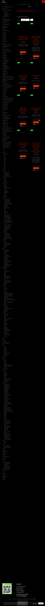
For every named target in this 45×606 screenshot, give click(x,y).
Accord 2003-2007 (7, 200)
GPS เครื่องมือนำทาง (6, 24)
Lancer (5, 272)
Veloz (5, 419)
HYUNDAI (4, 239)
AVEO (5, 184)
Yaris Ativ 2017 (6, 436)
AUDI (4, 148)
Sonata (5, 246)
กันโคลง (4, 43)
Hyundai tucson (6, 244)
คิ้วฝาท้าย (4, 54)
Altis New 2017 (6, 384)
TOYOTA (4, 382)
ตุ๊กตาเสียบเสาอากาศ (6, 129)
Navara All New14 (7, 329)
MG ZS (5, 352)
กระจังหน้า (4, 33)
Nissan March (6, 323)
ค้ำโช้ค (4, 47)
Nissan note (6, 319)
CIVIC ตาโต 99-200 (7, 218)
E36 (4, 156)
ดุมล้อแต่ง (4, 25)
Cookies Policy (14, 603)
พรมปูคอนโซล (5, 104)
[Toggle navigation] (43, 1)
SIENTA (5, 418)
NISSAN (4, 312)
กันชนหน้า (4, 40)
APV (5, 371)
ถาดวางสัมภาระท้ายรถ (7, 87)
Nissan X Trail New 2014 (8, 318)
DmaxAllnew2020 (7, 366)
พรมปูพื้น (4, 95)
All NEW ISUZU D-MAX (8, 365)
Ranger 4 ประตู (6, 262)
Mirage (5, 273)
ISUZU (4, 358)
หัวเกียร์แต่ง (5, 132)
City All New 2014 (7, 227)
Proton (4, 357)
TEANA (5, 332)
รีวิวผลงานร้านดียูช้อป (20, 590)
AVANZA (5, 390)
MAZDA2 (5, 292)
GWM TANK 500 (7, 463)
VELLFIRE (6, 429)
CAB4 (5, 360)
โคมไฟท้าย (5, 65)
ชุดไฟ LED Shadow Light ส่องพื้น (8, 77)
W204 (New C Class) (7, 176)
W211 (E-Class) (6, 172)
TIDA (5, 321)
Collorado (5, 186)
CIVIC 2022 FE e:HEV (8, 222)
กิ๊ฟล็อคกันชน (5, 27)
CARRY (5, 375)
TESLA (4, 444)
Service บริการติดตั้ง (6, 137)
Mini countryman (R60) (8, 308)
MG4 (5, 346)
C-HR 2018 (6, 401)
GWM (4, 461)
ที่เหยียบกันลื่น (5, 80)
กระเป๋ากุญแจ (5, 41)
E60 (4, 158)
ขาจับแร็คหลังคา (6, 46)
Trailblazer (6, 196)
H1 (4, 241)
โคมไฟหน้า (5, 63)
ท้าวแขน (4, 82)
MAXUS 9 (6, 349)
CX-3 (5, 286)
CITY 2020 (6, 229)
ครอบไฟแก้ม (5, 58)
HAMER (4, 36)
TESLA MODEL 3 (7, 447)
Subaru (4, 440)
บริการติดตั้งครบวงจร (20, 592)
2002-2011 (6, 307)
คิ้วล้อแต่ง (4, 52)
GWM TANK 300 (7, 462)
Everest (5, 253)
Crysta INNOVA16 (7, 395)
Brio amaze (6, 211)
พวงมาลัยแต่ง (5, 96)
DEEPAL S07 (5, 470)
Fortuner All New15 (7, 408)
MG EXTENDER (7, 353)
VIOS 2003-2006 (7, 420)
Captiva (5, 190)
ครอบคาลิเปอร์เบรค (6, 68)
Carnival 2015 (5, 341)
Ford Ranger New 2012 (8, 264)
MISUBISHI (5, 267)
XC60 (5, 180)
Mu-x (5, 367)
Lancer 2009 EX (6, 271)
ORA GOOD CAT (7, 467)
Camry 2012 (6, 397)
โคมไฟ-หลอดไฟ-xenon (7, 51)
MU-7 (5, 361)
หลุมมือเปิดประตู (5, 135)
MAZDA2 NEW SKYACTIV (9, 293)
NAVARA (5, 328)
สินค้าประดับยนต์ (19, 589)
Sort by (19, 19)
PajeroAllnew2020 (7, 277)
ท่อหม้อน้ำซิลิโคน (6, 84)
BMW (4, 152)
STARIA (5, 242)
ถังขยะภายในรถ (5, 88)
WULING (4, 473)
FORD (4, 248)
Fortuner (5, 406)
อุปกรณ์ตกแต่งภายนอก (7, 143)
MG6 (5, 348)
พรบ (5, 11)
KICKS (5, 324)
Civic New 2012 (6, 220)
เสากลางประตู (5, 124)
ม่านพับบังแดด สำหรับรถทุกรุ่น (8, 98)
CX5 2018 (5, 288)
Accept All (41, 603)
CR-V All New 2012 (7, 215)
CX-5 (5, 287)
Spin (5, 195)
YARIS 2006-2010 (7, 434)
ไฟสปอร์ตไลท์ (5, 120)
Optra (5, 185)
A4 (4, 149)
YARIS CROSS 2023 (7, 439)
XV (4, 443)
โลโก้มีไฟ (4, 134)
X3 (4, 155)
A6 (4, 151)
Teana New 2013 (7, 334)
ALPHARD (6, 391)
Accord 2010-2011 (7, 201)
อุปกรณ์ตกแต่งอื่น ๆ (6, 146)
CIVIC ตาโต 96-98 (7, 217)
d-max (5, 362)
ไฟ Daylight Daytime (6, 118)
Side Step (4, 93)
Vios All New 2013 (7, 423)
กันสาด (4, 29)
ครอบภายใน (5, 69)
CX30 (5, 291)
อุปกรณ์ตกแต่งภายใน (6, 145)
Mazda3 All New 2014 (7, 298)
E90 (4, 164)
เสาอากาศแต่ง (5, 126)
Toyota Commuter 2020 (8, 403)
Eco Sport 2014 (6, 250)
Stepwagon (6, 205)
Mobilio (5, 232)
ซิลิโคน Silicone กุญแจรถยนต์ (8, 79)
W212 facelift (6, 173)
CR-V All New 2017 (7, 216)
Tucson (5, 247)
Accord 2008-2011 (7, 199)
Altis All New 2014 (7, 385)
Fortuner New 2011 (7, 407)
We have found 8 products (22, 16)
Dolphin (4, 454)
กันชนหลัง (4, 38)
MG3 (3, 344)
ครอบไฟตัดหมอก (6, 66)
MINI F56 (5, 309)
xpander (5, 283)
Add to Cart (23, 52)
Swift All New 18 (7, 380)
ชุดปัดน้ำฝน (5, 74)
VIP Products (5, 22)
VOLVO (4, 177)
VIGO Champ (6, 425)
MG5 (5, 347)
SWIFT (5, 377)
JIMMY (4, 479)
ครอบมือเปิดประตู (6, 60)
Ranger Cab (6, 263)
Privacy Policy (8, 603)
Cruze (5, 189)
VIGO (5, 424)
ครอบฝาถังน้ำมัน (6, 62)
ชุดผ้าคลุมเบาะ (6, 15)
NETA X (4, 450)
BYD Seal (4, 453)
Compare (23, 54)
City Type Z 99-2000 (7, 226)
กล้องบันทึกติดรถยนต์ (6, 19)
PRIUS (5, 414)
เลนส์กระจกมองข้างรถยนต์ (7, 131)
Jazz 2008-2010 (6, 234)
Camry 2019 (6, 400)
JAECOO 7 (4, 475)
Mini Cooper (5, 304)
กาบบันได (4, 35)
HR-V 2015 (6, 206)
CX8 (5, 289)
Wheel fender (5, 91)
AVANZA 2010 (6, 389)
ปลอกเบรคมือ (5, 112)
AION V (4, 478)
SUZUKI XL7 (6, 381)
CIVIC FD (6, 212)
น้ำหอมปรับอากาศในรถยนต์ (8, 99)
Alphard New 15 (6, 392)
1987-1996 (6, 306)
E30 (4, 157)
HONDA (4, 197)
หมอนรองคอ (6, 13)
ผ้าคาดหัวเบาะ (5, 107)
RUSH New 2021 (7, 431)
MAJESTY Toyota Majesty (8, 411)
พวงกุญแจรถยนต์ (6, 102)
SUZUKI (4, 370)
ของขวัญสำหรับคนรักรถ (7, 44)
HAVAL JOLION (7, 466)
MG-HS (5, 355)
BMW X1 (5, 153)
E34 (4, 167)
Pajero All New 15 (7, 276)
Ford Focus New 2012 (7, 261)
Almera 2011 (6, 313)
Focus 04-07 (6, 258)
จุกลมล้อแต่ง (5, 71)
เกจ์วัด (4, 32)
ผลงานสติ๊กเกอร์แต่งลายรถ (7, 6)
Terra (5, 335)
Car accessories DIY (6, 16)
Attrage (5, 268)
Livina (5, 317)
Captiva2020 (6, 192)
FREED (5, 231)
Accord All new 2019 (7, 204)
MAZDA (4, 284)
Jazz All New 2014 (7, 237)
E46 (4, 162)
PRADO (5, 412)
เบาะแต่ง (4, 90)
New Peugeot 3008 (6, 456)
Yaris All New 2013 (7, 435)
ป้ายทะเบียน (5, 113)
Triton (5, 279)
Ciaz (5, 376)
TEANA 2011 (6, 333)
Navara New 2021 (7, 330)
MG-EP (5, 354)
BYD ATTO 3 (5, 451)
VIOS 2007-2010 (7, 422)
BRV (5, 209)
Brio (5, 210)
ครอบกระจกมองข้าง (6, 49)
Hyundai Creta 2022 (7, 243)
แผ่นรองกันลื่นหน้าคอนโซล (7, 101)
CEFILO (5, 322)
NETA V (4, 448)
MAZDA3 (5, 297)
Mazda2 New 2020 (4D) (8, 294)
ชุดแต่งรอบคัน (5, 73)
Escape (5, 252)
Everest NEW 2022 (7, 256)
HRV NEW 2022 (7, 207)
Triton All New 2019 (7, 282)
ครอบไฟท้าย (5, 55)
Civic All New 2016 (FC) (8, 221)
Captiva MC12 (6, 191)
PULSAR (5, 327)
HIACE (5, 413)
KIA (3, 338)
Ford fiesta (6, 257)
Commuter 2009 (6, 402)
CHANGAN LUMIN (6, 468)
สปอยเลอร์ (4, 121)
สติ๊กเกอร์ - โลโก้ (5, 123)
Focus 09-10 (6, 259)
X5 (4, 166)
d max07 (5, 363)
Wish (5, 417)
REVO (5, 430)
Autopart (4, 18)
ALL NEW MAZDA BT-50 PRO (8, 303)
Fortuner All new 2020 (7, 409)
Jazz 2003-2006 (6, 233)
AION (4, 459)
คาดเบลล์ (5, 12)
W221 (5, 171)
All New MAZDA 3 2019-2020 (9, 299)
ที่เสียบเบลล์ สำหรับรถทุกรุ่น (8, 85)
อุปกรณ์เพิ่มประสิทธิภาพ (7, 142)
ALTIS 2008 (6, 386)
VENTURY (6, 428)
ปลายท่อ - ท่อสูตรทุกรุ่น (7, 115)
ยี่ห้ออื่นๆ (4, 140)
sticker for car (5, 8)
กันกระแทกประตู (6, 30)
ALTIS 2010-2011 (7, 387)
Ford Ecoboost (6, 251)
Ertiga (5, 372)
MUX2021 (6, 368)
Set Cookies (35, 603)
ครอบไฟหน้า (5, 57)
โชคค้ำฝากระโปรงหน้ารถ (7, 76)
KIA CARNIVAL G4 (6, 343)
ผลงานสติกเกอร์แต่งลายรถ (21, 586)
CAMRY (5, 396)
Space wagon (6, 278)
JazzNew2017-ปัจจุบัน (7, 238)
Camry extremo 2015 (7, 398)
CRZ (5, 223)
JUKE (5, 316)
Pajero (5, 274)
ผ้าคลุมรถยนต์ (5, 109)
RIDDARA (4, 476)
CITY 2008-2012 (7, 228)
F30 (4, 168)
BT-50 (5, 300)
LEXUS (5, 433)
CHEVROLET (5, 182)
